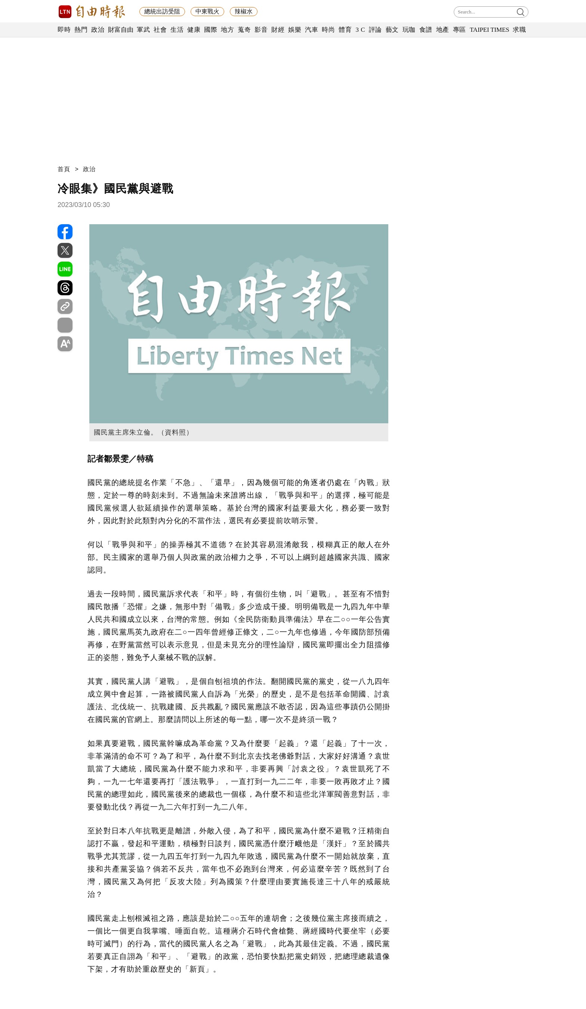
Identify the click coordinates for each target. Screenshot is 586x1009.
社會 (160, 29)
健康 (193, 29)
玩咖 (409, 29)
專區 (459, 29)
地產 (442, 29)
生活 (176, 29)
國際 (210, 29)
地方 (227, 29)
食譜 (425, 29)
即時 (64, 29)
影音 (261, 29)
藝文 (392, 29)
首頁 (64, 169)
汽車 (311, 29)
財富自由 (120, 29)
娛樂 (294, 29)
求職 (519, 29)
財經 (277, 29)
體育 (345, 29)
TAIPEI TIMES (489, 29)
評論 (375, 29)
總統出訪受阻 (162, 11)
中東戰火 (207, 11)
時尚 (328, 29)
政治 (97, 29)
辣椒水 (244, 11)
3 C (360, 29)
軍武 (143, 29)
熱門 (80, 29)
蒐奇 (244, 29)
